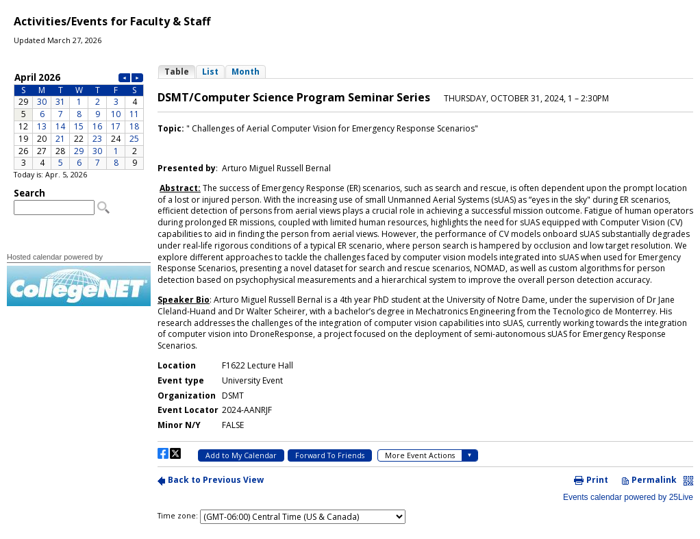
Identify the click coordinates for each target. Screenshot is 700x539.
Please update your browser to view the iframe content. (79, 120)
